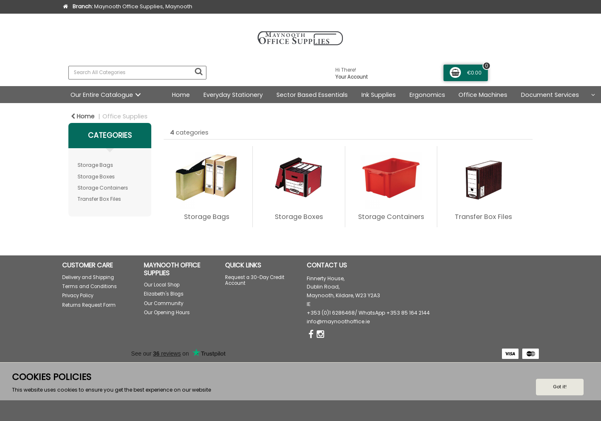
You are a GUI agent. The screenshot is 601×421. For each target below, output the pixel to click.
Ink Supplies (378, 95)
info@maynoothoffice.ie (338, 321)
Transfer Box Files (99, 198)
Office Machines (482, 95)
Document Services (550, 95)
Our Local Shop (161, 284)
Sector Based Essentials (312, 95)
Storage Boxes (96, 176)
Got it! (560, 386)
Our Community (163, 303)
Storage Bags (95, 164)
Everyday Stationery (233, 95)
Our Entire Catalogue (101, 95)
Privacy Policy (77, 295)
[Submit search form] (198, 71)
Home (181, 95)
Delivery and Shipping (88, 277)
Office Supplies (125, 116)
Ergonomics (427, 95)
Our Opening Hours (167, 312)
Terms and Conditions (89, 286)
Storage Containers (103, 187)
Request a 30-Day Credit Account (254, 280)
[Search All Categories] (137, 72)
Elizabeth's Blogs (164, 294)
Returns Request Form (89, 305)
